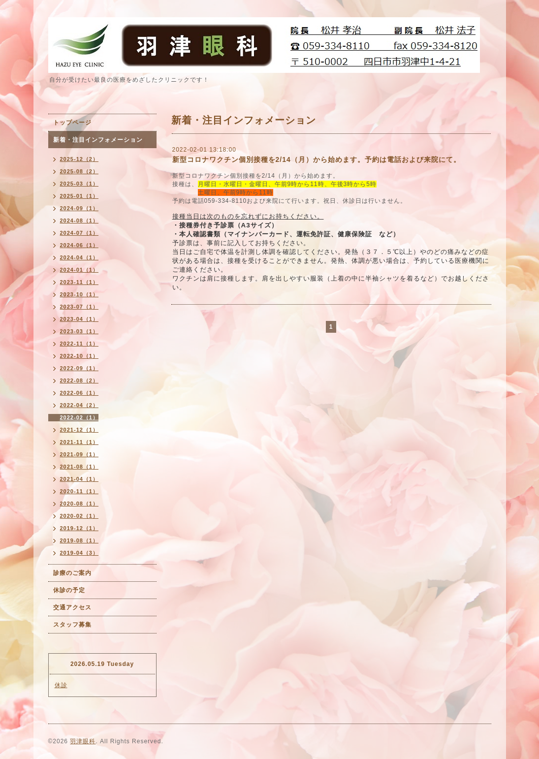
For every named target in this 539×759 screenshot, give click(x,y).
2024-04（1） (79, 257)
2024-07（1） (79, 233)
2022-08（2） (79, 380)
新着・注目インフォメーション (98, 139)
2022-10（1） (79, 356)
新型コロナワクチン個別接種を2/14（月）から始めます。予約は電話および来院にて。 (316, 159)
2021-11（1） (79, 442)
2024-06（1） (79, 245)
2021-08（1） (79, 467)
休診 (61, 685)
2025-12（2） (79, 159)
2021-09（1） (79, 454)
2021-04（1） (79, 479)
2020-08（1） (79, 503)
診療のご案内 (72, 572)
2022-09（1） (79, 368)
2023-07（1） (79, 307)
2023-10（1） (79, 294)
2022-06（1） (79, 393)
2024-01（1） (79, 270)
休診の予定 (69, 590)
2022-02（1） (79, 417)
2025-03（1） (79, 184)
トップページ (72, 122)
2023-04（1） (79, 319)
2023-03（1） (79, 331)
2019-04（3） (79, 553)
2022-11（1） (79, 344)
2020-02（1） (79, 516)
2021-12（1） (79, 430)
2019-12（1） (79, 528)
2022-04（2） (79, 405)
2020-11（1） (79, 491)
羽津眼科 (82, 741)
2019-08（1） (79, 540)
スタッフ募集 (72, 624)
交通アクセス (72, 607)
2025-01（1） (79, 196)
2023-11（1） (79, 282)
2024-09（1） (79, 208)
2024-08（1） (79, 220)
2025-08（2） (79, 171)
